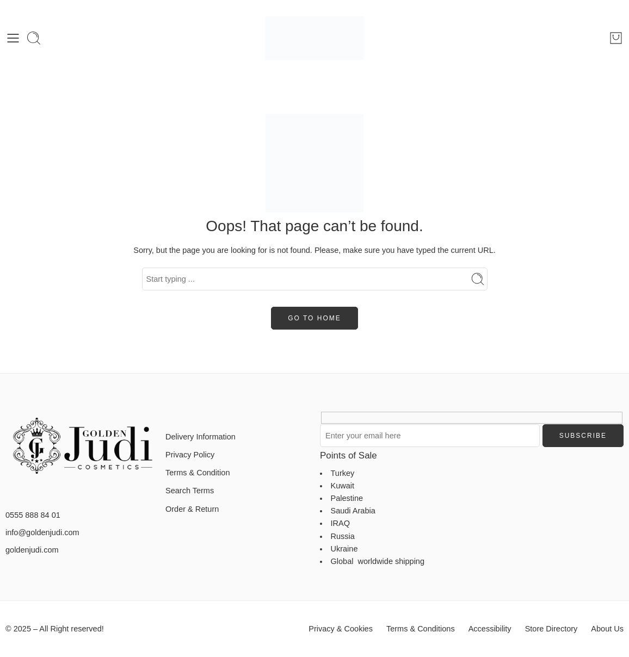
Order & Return (192, 509)
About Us (607, 628)
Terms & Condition (197, 472)
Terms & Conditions (420, 628)
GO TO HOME (314, 318)
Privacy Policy (189, 454)
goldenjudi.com (32, 550)
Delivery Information (200, 436)
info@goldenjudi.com (42, 532)
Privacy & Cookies (341, 628)
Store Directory (551, 628)
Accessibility (489, 628)
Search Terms (189, 490)
